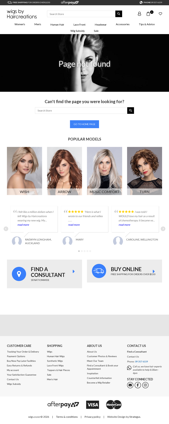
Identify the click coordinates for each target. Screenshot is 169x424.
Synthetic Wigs (55, 360)
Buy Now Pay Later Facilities (21, 360)
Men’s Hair (52, 379)
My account (13, 370)
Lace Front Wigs (55, 365)
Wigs (49, 351)
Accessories (123, 24)
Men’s (37, 24)
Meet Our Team (95, 360)
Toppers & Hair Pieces (58, 370)
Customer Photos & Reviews (102, 356)
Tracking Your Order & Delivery (23, 351)
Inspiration (92, 373)
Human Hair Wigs (56, 356)
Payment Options (16, 356)
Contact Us (13, 379)
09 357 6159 (156, 2)
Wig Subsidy (77, 30)
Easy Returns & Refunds (19, 365)
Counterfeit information (99, 378)
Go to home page (84, 124)
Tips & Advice (147, 24)
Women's (20, 24)
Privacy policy (92, 416)
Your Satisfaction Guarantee (21, 374)
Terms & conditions (67, 416)
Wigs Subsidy (14, 383)
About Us (92, 351)
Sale (96, 30)
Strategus (134, 416)
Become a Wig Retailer (98, 382)
